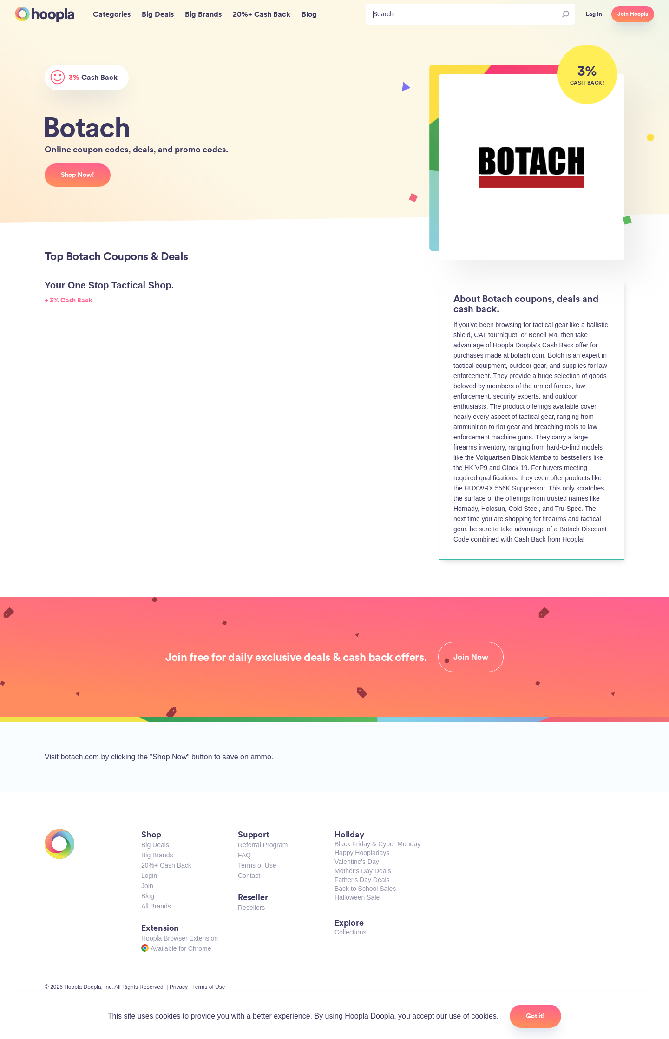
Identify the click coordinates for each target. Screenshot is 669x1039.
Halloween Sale (357, 897)
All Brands (156, 906)
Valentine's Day (356, 861)
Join (147, 885)
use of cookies (472, 1016)
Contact (249, 875)
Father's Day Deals (362, 879)
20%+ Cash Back (166, 865)
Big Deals (155, 845)
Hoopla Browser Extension (179, 938)
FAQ (244, 855)
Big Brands (157, 855)
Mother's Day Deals (362, 871)
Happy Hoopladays (361, 852)
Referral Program (263, 845)
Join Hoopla (632, 14)
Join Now (470, 657)
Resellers (251, 907)
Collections (350, 932)
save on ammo (247, 757)
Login (149, 875)
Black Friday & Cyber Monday (377, 844)
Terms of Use (257, 865)
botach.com (79, 757)
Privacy (179, 987)
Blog (147, 896)
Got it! (535, 1015)
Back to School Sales (365, 888)
